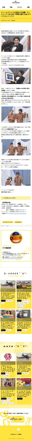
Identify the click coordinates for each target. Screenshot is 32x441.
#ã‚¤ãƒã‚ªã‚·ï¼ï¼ (25, 300)
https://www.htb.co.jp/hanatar (18, 213)
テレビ (7, 225)
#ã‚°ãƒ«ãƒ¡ (19, 302)
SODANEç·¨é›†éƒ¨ (6, 291)
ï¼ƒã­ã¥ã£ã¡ (11, 402)
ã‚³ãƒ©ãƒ (3, 373)
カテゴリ (19, 7)
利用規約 (19, 434)
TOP (2, 225)
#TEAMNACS (18, 222)
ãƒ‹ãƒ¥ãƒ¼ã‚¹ (20, 398)
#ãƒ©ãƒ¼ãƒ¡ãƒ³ (20, 307)
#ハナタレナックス (8, 222)
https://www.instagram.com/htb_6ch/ (12, 258)
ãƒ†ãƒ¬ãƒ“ (3, 300)
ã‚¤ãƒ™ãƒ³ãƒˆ (4, 398)
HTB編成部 (12, 20)
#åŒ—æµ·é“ (8, 330)
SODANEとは (14, 434)
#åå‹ (7, 400)
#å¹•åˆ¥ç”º (3, 400)
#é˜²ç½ (3, 302)
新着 (3, 7)
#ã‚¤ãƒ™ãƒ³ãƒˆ (9, 398)
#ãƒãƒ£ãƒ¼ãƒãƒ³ (25, 302)
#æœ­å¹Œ (19, 332)
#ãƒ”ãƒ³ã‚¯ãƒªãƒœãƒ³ (5, 375)
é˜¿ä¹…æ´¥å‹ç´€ (6, 363)
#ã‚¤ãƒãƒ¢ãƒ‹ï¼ (9, 300)
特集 (11, 7)
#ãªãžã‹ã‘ (4, 402)
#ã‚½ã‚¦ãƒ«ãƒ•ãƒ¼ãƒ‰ (21, 304)
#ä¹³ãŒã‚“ (8, 373)
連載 (28, 7)
